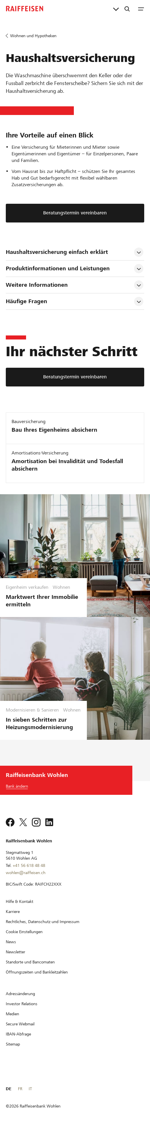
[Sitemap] (13, 1044)
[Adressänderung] (20, 993)
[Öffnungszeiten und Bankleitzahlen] (37, 972)
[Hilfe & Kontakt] (19, 901)
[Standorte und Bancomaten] (30, 962)
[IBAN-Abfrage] (18, 1034)
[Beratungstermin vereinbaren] (75, 377)
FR (20, 1088)
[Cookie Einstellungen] (24, 931)
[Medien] (12, 1014)
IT (30, 1088)
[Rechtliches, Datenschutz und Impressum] (42, 921)
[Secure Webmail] (20, 1024)
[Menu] (141, 8)
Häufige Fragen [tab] (26, 301)
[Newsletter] (15, 952)
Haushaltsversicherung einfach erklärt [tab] (57, 252)
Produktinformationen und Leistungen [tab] (58, 268)
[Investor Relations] (21, 1003)
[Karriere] (13, 911)
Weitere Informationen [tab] (37, 285)
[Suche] (127, 8)
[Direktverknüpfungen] (116, 8)
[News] (11, 941)
